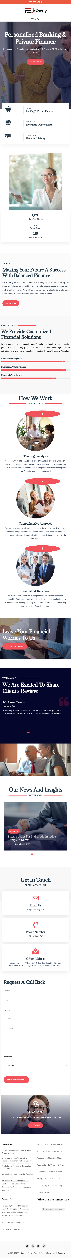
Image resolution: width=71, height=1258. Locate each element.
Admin (10, 844)
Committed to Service (35, 591)
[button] (35, 19)
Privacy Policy (33, 1253)
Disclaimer (61, 1253)
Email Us (35, 905)
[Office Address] (36, 951)
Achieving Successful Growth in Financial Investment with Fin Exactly (16, 1159)
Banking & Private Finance (39, 111)
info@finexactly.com (16, 1222)
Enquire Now (35, 62)
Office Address (35, 958)
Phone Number (35, 932)
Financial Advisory (35, 138)
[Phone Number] (36, 925)
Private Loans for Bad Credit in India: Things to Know (32, 838)
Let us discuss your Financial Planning (17, 1174)
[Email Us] (36, 898)
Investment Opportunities (39, 124)
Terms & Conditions (48, 1253)
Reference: (8, 1057)
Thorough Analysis (36, 456)
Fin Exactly (22, 1253)
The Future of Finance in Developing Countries (16, 1167)
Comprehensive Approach (35, 523)
